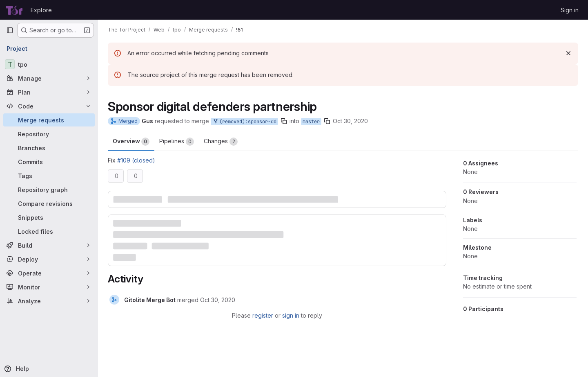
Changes (221, 142)
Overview (131, 142)
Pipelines (176, 142)
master (311, 121)
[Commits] (49, 161)
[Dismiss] (568, 53)
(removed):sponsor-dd (244, 121)
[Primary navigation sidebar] (9, 30)
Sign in (570, 10)
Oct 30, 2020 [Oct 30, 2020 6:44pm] (350, 120)
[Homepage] (14, 9)
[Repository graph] (49, 189)
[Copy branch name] (284, 121)
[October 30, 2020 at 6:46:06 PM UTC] (217, 299)
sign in (290, 315)
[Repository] (49, 133)
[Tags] (49, 175)
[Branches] (49, 147)
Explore (41, 10)
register (262, 315)
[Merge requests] (49, 119)
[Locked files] (49, 231)
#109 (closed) (136, 160)
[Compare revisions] (49, 203)
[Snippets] (49, 217)
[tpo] (49, 64)
